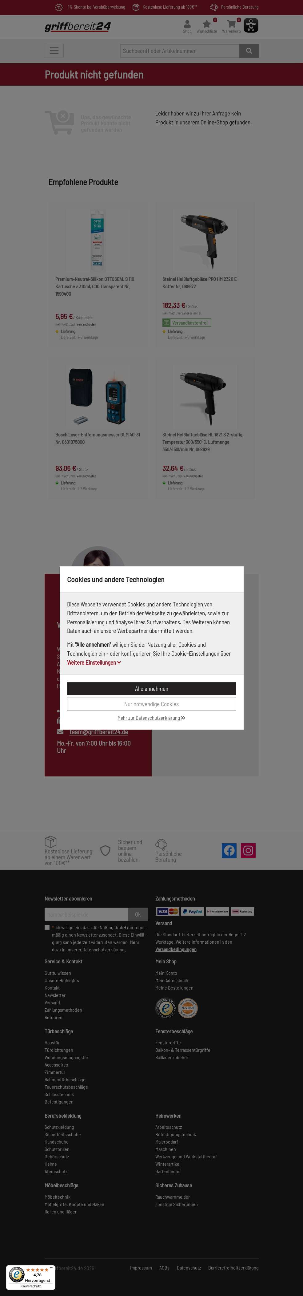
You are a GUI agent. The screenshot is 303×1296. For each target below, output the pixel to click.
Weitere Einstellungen (94, 662)
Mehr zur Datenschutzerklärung (151, 718)
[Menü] (51, 1269)
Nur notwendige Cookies (151, 703)
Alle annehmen (151, 688)
